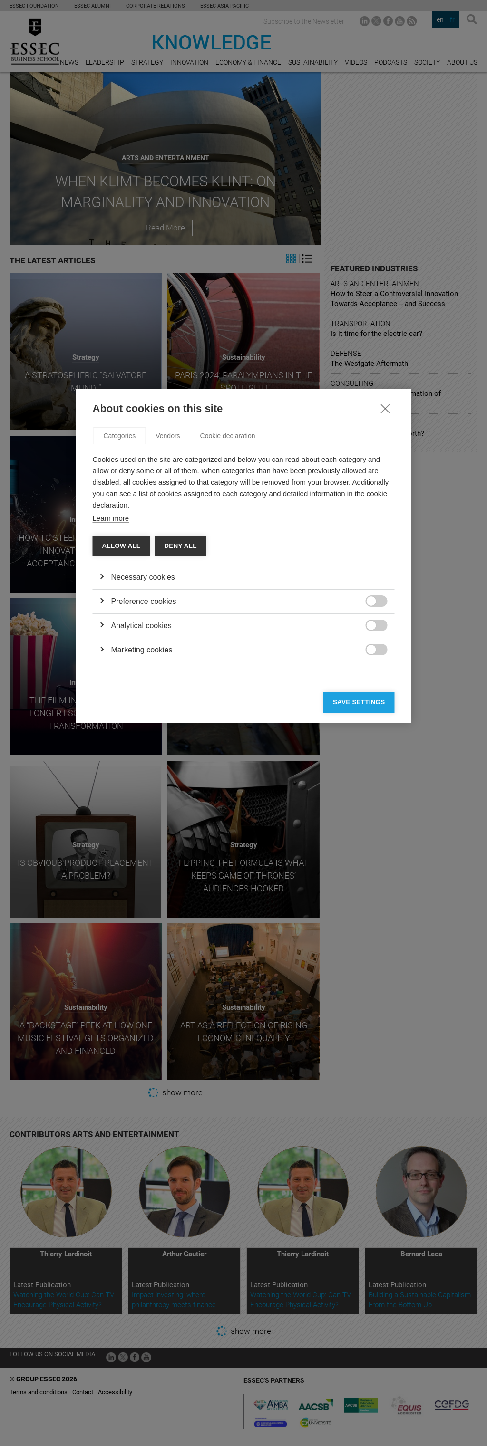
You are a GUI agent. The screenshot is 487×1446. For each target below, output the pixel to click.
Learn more (111, 685)
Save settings (359, 869)
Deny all (180, 713)
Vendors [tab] (168, 603)
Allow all (121, 713)
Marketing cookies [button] (142, 817)
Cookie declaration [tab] (227, 603)
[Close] (385, 575)
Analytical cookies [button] (141, 793)
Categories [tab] (120, 603)
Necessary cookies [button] (143, 744)
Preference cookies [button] (143, 769)
